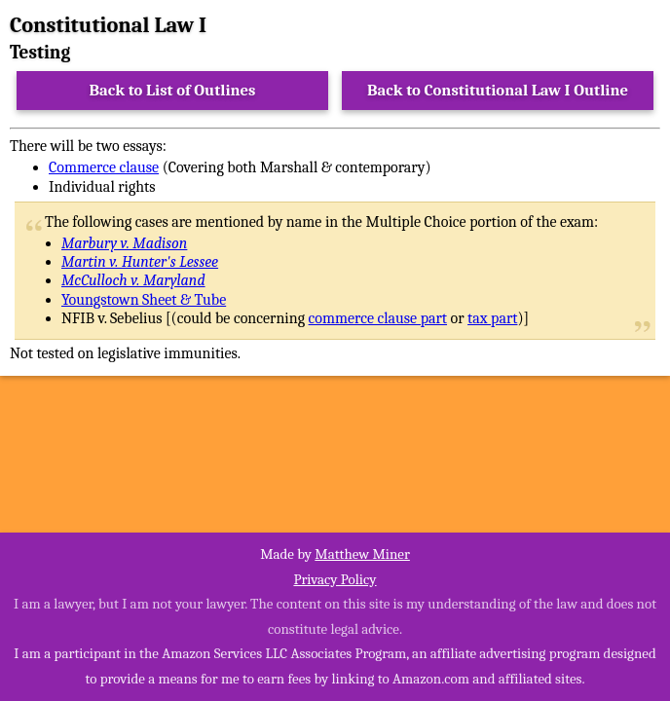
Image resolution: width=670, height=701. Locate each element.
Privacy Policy (334, 579)
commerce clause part (378, 318)
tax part (492, 318)
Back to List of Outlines (173, 90)
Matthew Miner (362, 554)
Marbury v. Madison (124, 243)
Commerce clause (104, 167)
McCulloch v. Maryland (133, 280)
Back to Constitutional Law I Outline (497, 90)
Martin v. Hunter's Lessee (139, 262)
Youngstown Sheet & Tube (143, 300)
